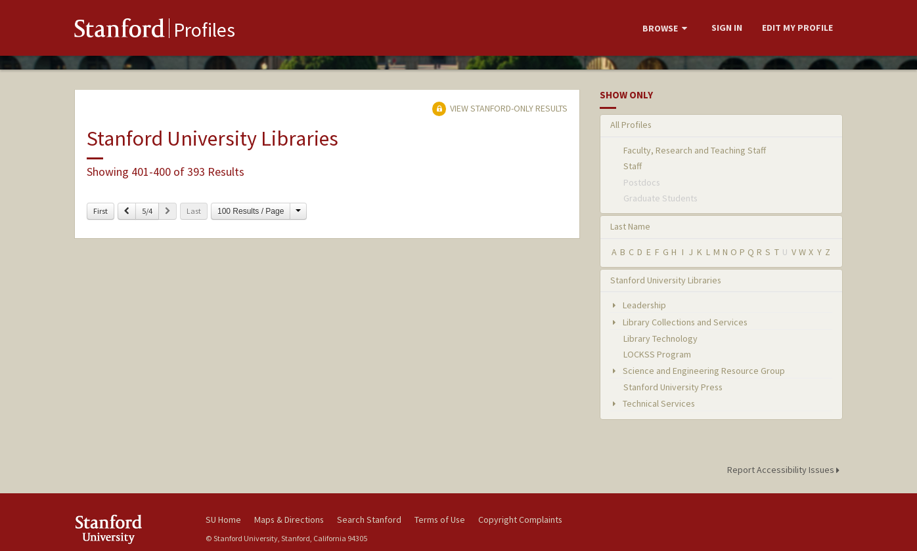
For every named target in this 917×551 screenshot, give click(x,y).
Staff (632, 166)
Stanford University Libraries (665, 280)
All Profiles (631, 125)
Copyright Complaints (520, 519)
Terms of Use (439, 519)
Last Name (630, 226)
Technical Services (653, 403)
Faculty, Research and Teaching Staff (694, 150)
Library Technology (660, 338)
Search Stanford (369, 519)
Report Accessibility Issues (785, 470)
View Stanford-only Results (500, 108)
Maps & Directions (289, 519)
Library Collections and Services (679, 322)
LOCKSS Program (657, 354)
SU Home (223, 519)
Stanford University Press (673, 387)
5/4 (147, 211)
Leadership (638, 305)
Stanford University (130, 529)
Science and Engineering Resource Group (698, 371)
